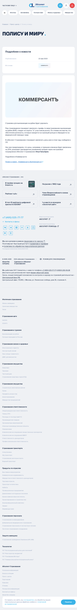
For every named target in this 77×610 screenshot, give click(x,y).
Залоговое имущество (10, 306)
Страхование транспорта (12, 448)
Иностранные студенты (10, 348)
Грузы (4, 391)
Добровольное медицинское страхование (17, 523)
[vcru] (33, 227)
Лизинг (4, 506)
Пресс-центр (7, 576)
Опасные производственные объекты (15, 426)
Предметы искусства (9, 394)
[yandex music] (27, 227)
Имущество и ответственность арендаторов (17, 478)
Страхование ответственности (14, 407)
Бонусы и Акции (8, 573)
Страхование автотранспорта (12, 458)
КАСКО (4, 320)
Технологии (7, 546)
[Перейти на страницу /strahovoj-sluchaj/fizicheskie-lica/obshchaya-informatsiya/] (72, 5)
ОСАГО (4, 323)
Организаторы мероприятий (12, 423)
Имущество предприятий (11, 400)
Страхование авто (9, 316)
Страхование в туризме (11, 330)
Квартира (5, 368)
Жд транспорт (7, 455)
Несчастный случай (9, 351)
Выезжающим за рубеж (10, 334)
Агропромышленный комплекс (13, 503)
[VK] (5, 227)
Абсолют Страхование (11, 566)
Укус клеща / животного (10, 354)
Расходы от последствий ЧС (12, 417)
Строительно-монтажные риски (13, 388)
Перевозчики (7, 429)
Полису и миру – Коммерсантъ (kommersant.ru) (23, 162)
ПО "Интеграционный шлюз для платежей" (17, 550)
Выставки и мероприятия (11, 472)
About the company (5, 262)
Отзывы (5, 585)
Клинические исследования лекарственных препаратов (22, 432)
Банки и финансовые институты (13, 497)
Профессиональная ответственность (15, 441)
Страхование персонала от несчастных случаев (19, 526)
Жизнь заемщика (8, 303)
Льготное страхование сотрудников (14, 529)
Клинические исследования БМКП (14, 435)
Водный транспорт (9, 461)
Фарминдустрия (8, 509)
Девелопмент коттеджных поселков (15, 493)
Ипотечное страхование (11, 299)
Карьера (5, 582)
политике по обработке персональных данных (24, 246)
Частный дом (7, 374)
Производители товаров (10, 420)
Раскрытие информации (10, 589)
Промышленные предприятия (13, 490)
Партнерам (6, 579)
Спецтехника (7, 452)
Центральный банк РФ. (11, 277)
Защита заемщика (9, 536)
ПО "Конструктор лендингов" (12, 553)
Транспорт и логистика (10, 484)
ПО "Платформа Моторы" (11, 556)
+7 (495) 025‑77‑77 (49, 270)
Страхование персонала (12, 516)
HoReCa (5, 487)
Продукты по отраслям (11, 468)
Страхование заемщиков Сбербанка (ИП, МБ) (18, 540)
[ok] (11, 233)
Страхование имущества (12, 364)
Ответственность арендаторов (13, 438)
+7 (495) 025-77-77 (12, 217)
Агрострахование (8, 397)
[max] (16, 227)
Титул (4, 309)
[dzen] (22, 227)
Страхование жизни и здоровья (15, 344)
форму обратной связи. (40, 273)
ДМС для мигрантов (9, 357)
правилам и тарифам (39, 243)
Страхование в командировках (13, 520)
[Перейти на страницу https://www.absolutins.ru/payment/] (60, 5)
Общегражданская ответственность (15, 411)
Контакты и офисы (10, 222)
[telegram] (11, 227)
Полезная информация (10, 570)
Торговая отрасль (8, 481)
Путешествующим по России (12, 337)
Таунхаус (5, 371)
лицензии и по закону (34, 241)
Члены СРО (6, 414)
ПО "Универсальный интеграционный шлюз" (18, 559)
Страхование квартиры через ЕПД (14, 377)
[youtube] (5, 233)
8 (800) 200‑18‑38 (63, 270)
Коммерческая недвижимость (13, 475)
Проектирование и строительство (14, 500)
